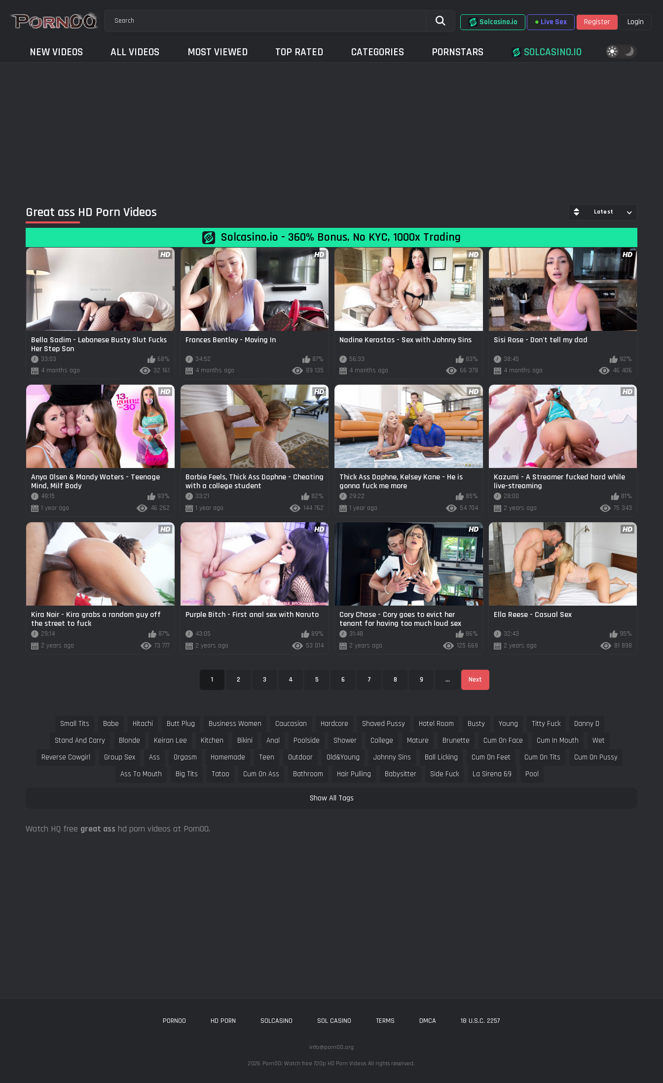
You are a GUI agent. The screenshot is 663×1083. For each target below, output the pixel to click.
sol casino (334, 1020)
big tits (187, 774)
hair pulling (354, 774)
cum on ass (261, 774)
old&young (343, 757)
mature (418, 740)
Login (635, 22)
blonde (129, 740)
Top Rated (299, 52)
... (447, 679)
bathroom (308, 774)
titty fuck (546, 723)
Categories (377, 52)
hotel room (436, 723)
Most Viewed (217, 52)
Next (475, 679)
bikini (245, 740)
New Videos (56, 52)
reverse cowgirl (65, 757)
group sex (119, 757)
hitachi (143, 723)
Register (597, 22)
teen (266, 757)
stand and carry (80, 740)
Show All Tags (332, 798)
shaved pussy (383, 723)
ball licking (441, 757)
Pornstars (457, 52)
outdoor (300, 757)
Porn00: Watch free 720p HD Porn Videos (314, 1063)
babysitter (400, 774)
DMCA (427, 1020)
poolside (307, 740)
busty (476, 723)
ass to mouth (141, 774)
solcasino (276, 1020)
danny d (586, 723)
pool (532, 774)
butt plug (181, 723)
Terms (385, 1020)
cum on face (503, 740)
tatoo (220, 774)
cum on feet (491, 757)
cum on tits (542, 757)
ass (154, 757)
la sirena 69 (492, 774)
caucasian (291, 723)
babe (111, 723)
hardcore (334, 723)
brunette (456, 740)
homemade (228, 757)
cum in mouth (558, 740)
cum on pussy (596, 757)
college (381, 740)
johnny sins (392, 757)
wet (598, 740)
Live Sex (551, 22)
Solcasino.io (492, 22)
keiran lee (170, 740)
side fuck (444, 774)
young (508, 723)
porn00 (174, 1020)
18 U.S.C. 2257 (480, 1020)
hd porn (223, 1020)
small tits (74, 723)
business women (235, 723)
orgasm (185, 757)
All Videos (134, 52)
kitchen (212, 740)
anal (273, 740)
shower (345, 740)
